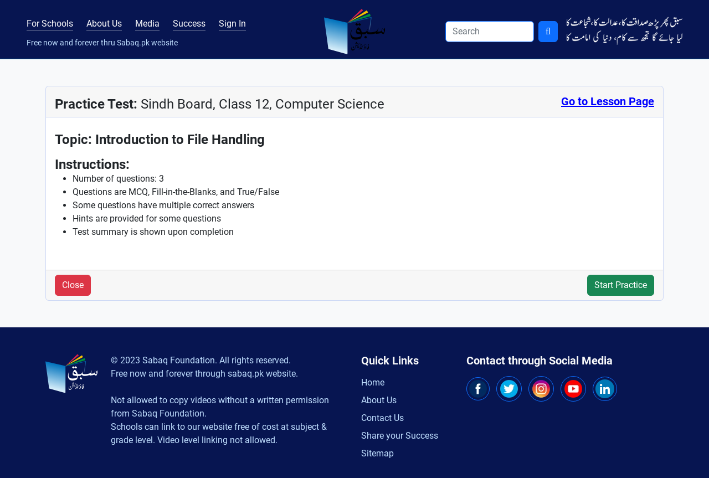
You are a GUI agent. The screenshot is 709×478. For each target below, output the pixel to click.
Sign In (232, 23)
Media (147, 23)
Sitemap (377, 453)
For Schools (50, 23)
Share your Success (399, 435)
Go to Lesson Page (607, 101)
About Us (104, 23)
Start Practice (620, 285)
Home (372, 382)
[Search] (489, 31)
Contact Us (382, 418)
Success (189, 23)
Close (73, 285)
